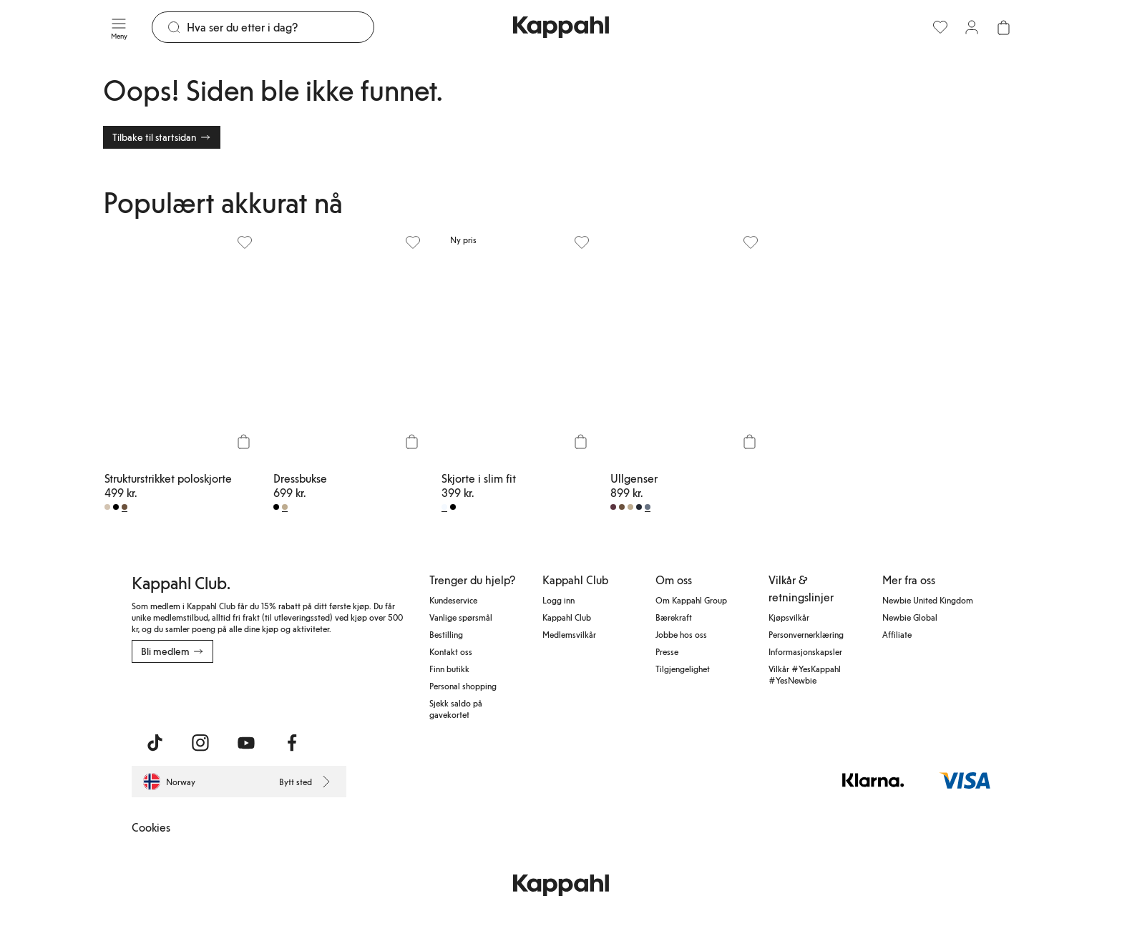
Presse (666, 651)
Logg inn (558, 600)
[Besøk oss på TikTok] (154, 742)
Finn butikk (449, 669)
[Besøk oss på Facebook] (291, 742)
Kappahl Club (566, 617)
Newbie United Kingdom (927, 600)
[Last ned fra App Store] (174, 694)
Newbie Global (909, 617)
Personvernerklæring (806, 634)
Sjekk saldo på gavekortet (455, 708)
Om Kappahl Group (691, 600)
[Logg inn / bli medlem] (971, 27)
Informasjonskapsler (805, 651)
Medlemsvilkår (569, 634)
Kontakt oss (450, 651)
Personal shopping (463, 686)
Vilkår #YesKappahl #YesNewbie (805, 674)
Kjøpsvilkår (789, 617)
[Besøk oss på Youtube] (246, 742)
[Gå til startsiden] (561, 27)
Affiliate (897, 634)
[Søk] (280, 27)
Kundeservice (453, 600)
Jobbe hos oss (681, 634)
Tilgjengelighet (682, 669)
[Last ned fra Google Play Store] (269, 694)
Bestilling (446, 634)
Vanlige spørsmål (460, 617)
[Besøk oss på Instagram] (200, 742)
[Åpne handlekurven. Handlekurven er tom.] (1003, 27)
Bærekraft (673, 617)
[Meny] (119, 27)
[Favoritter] (940, 27)
